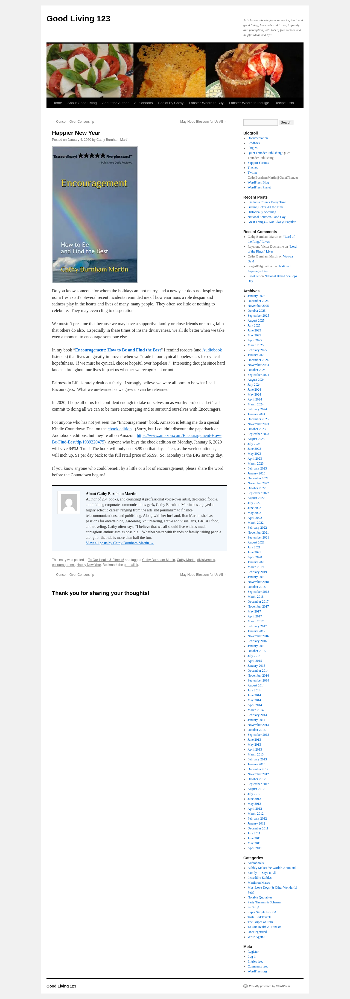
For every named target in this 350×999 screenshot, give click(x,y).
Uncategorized (257, 932)
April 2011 (255, 848)
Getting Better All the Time (266, 207)
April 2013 (255, 749)
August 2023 (256, 439)
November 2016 (258, 636)
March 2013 (256, 754)
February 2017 (257, 626)
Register (253, 952)
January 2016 (256, 646)
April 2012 (255, 809)
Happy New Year (89, 565)
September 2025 (258, 315)
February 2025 (257, 350)
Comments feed (258, 966)
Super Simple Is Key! (262, 912)
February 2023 (257, 468)
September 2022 (258, 493)
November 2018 (258, 582)
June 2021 (254, 552)
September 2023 (258, 434)
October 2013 (257, 730)
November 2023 (258, 424)
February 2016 (257, 641)
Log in (252, 956)
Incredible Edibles (260, 878)
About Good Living (82, 103)
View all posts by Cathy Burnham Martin (120, 543)
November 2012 (258, 774)
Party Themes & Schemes (265, 902)
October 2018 (257, 587)
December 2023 (258, 419)
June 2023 (254, 449)
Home (57, 103)
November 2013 (258, 725)
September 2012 (258, 784)
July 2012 (254, 794)
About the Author (115, 103)
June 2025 (254, 330)
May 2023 (254, 454)
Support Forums (258, 163)
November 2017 (258, 606)
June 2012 (254, 799)
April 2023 (255, 458)
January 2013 (256, 764)
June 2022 (254, 508)
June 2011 (254, 838)
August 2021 (256, 542)
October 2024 (257, 370)
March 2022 (256, 523)
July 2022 (254, 503)
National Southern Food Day (266, 217)
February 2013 (257, 759)
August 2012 (256, 789)
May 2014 (254, 700)
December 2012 (258, 769)
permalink (131, 565)
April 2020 (255, 557)
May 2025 (254, 335)
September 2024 (258, 375)
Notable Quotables (260, 897)
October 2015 (257, 651)
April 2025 (255, 340)
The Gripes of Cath (260, 922)
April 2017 (255, 616)
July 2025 (254, 325)
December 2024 (258, 360)
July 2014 (254, 690)
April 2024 (255, 399)
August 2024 (256, 380)
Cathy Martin (186, 560)
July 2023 (254, 444)
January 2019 (256, 577)
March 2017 (256, 621)
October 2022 (257, 488)
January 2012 (256, 823)
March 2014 (256, 710)
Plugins (253, 148)
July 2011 (254, 833)
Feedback (254, 143)
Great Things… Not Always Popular (272, 222)
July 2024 (254, 385)
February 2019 (257, 572)
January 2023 (256, 473)
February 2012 (257, 818)
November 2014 (258, 675)
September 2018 (258, 592)
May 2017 (254, 611)
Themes (253, 168)
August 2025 (256, 320)
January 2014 (256, 720)
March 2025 (256, 345)
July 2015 (254, 656)
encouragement (63, 565)
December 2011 (258, 828)
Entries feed (256, 961)
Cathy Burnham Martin (113, 140)
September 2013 (258, 735)
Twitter (252, 172)
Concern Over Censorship (73, 122)
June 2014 (254, 695)
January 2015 (256, 666)
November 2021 (258, 532)
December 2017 (258, 601)
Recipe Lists (284, 103)
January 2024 (256, 414)
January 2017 (256, 631)
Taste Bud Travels (260, 917)
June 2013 (254, 740)
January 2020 (256, 562)
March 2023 (256, 463)
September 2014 (258, 680)
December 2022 (258, 478)
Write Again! (256, 937)
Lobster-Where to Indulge (249, 103)
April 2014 (255, 705)
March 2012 (256, 813)
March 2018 (256, 597)
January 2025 (256, 355)
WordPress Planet (259, 187)
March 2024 (256, 404)
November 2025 (258, 306)
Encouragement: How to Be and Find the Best (118, 350)
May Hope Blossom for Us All (203, 122)
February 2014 (257, 715)
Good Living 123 (78, 18)
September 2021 (258, 537)
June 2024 (254, 389)
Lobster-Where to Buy (206, 103)
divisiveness (206, 560)
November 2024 (258, 365)
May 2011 (254, 843)
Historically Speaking (262, 212)
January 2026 (256, 296)
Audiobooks (143, 103)
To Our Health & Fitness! (106, 560)
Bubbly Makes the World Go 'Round (272, 868)
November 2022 (258, 483)
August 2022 (256, 498)
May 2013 (254, 744)
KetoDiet (254, 276)
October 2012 (257, 779)
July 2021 (254, 547)
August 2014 (256, 685)
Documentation (258, 138)
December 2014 (258, 670)
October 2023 (257, 429)
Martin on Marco (259, 882)
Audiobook (212, 350)
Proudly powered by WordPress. (270, 986)
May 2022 (254, 513)
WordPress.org (257, 971)
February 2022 (257, 527)
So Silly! (253, 907)
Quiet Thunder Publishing (265, 153)
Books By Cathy (170, 103)
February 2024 (257, 409)
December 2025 (258, 301)
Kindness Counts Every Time (267, 202)
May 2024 (254, 394)
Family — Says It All (262, 873)
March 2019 (256, 567)
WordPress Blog (258, 182)
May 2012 (254, 804)
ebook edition (120, 428)
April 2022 (255, 518)
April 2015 (255, 661)
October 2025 (257, 311)
